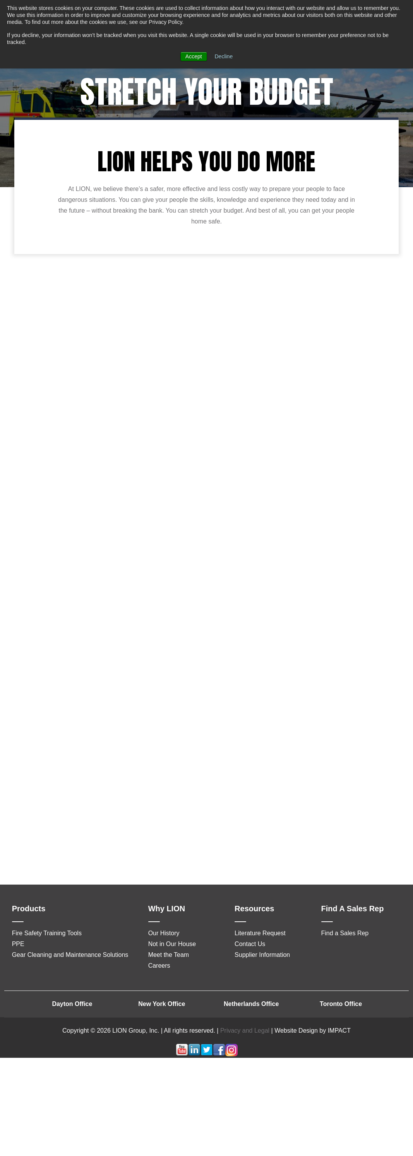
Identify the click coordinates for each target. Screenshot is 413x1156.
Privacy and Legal (244, 1030)
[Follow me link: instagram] (231, 1054)
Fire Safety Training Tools (47, 933)
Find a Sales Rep (345, 933)
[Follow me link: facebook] (219, 1054)
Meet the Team (168, 954)
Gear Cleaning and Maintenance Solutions (70, 954)
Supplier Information (262, 954)
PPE (18, 944)
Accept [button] (193, 56)
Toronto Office (341, 1004)
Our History (164, 933)
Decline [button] (224, 56)
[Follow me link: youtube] (182, 1054)
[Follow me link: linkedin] (194, 1054)
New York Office (161, 1004)
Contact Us (250, 944)
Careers (159, 965)
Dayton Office (72, 1004)
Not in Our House (172, 944)
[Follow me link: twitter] (207, 1054)
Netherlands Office (251, 1004)
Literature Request (260, 933)
